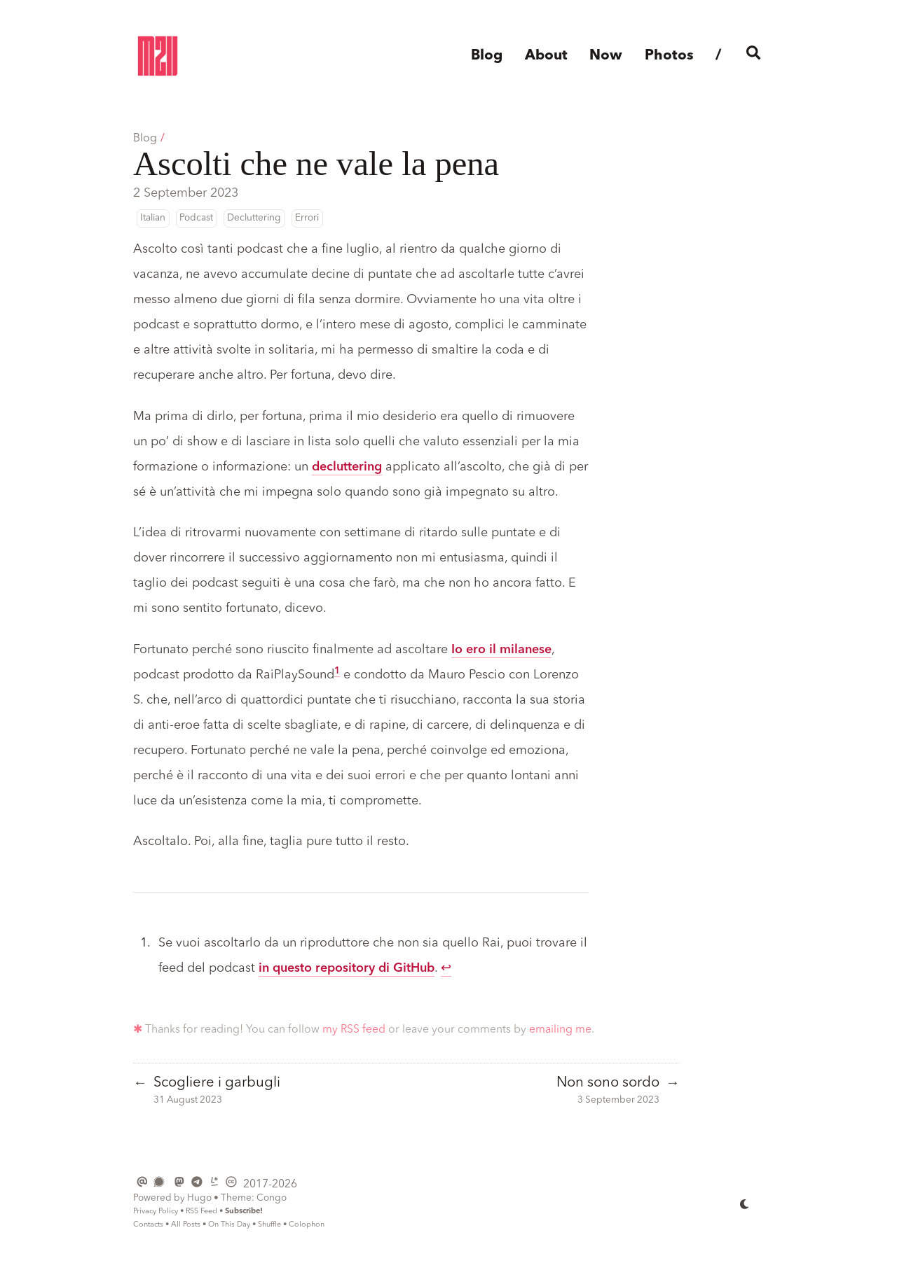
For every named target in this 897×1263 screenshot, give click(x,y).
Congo (271, 1198)
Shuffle (269, 1225)
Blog (145, 138)
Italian (152, 218)
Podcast (196, 218)
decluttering (347, 467)
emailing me (560, 1029)
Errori (307, 218)
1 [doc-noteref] (337, 671)
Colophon (306, 1225)
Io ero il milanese (501, 649)
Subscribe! (244, 1211)
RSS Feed (201, 1211)
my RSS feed (353, 1029)
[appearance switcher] (745, 1204)
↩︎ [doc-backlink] (446, 968)
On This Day (229, 1225)
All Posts (185, 1225)
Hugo (199, 1198)
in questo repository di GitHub (346, 968)
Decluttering (254, 218)
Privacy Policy (155, 1211)
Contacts (148, 1225)
